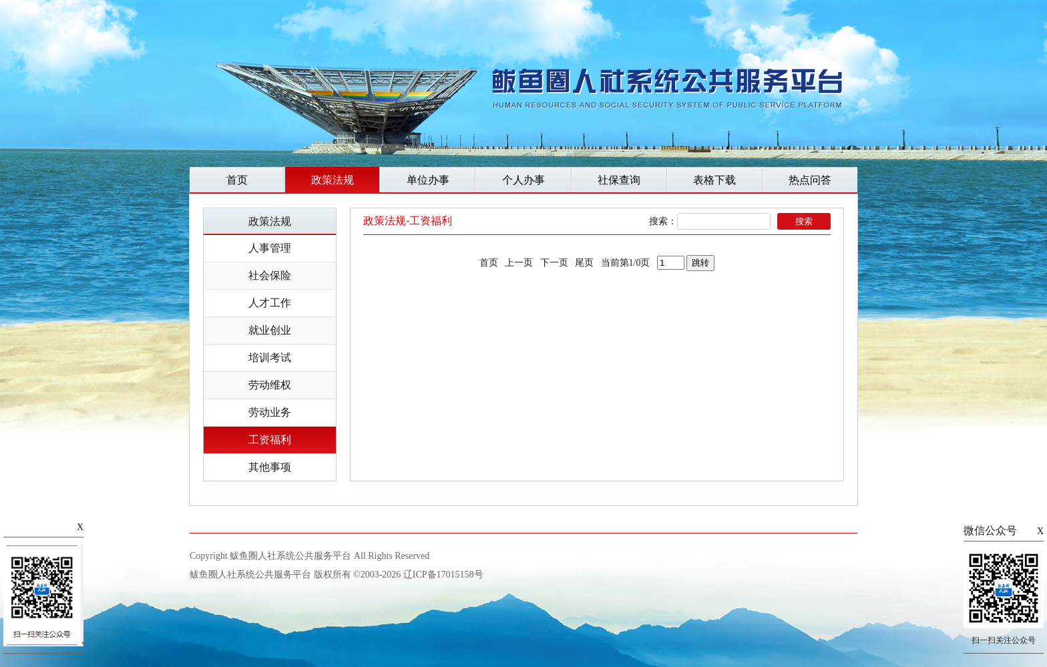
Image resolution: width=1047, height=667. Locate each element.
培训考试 (269, 357)
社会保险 (269, 275)
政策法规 (332, 180)
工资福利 (269, 439)
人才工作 (269, 302)
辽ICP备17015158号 (443, 575)
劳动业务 (269, 412)
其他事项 (269, 467)
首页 (237, 180)
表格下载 (714, 180)
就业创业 (269, 330)
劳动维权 (269, 385)
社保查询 (619, 180)
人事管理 (269, 248)
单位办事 (428, 180)
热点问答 (810, 180)
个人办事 (523, 180)
